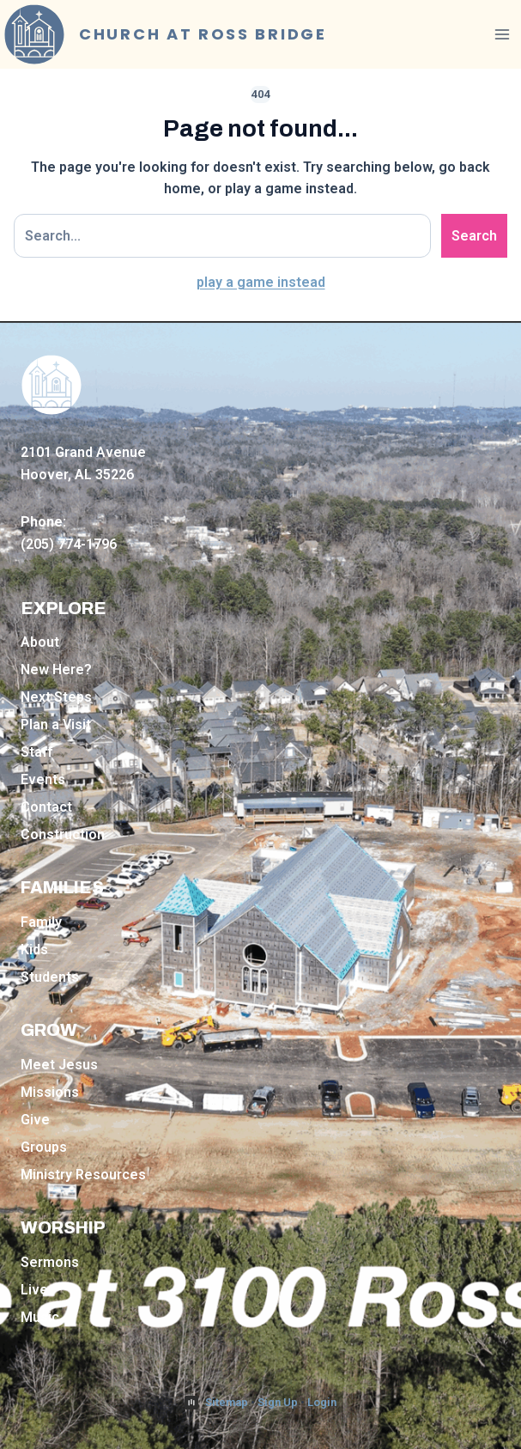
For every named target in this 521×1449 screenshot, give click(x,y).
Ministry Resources (83, 1174)
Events (43, 779)
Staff (36, 752)
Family (41, 922)
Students (50, 977)
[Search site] (222, 236)
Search (474, 236)
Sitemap (226, 1402)
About (40, 642)
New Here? (56, 669)
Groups (44, 1147)
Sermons (50, 1262)
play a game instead (261, 282)
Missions (50, 1092)
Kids (34, 949)
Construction (63, 834)
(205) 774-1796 (69, 544)
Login (321, 1402)
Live (34, 1290)
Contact (46, 807)
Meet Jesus (59, 1064)
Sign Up (277, 1402)
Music (40, 1317)
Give (35, 1119)
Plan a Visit (56, 724)
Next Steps (56, 697)
